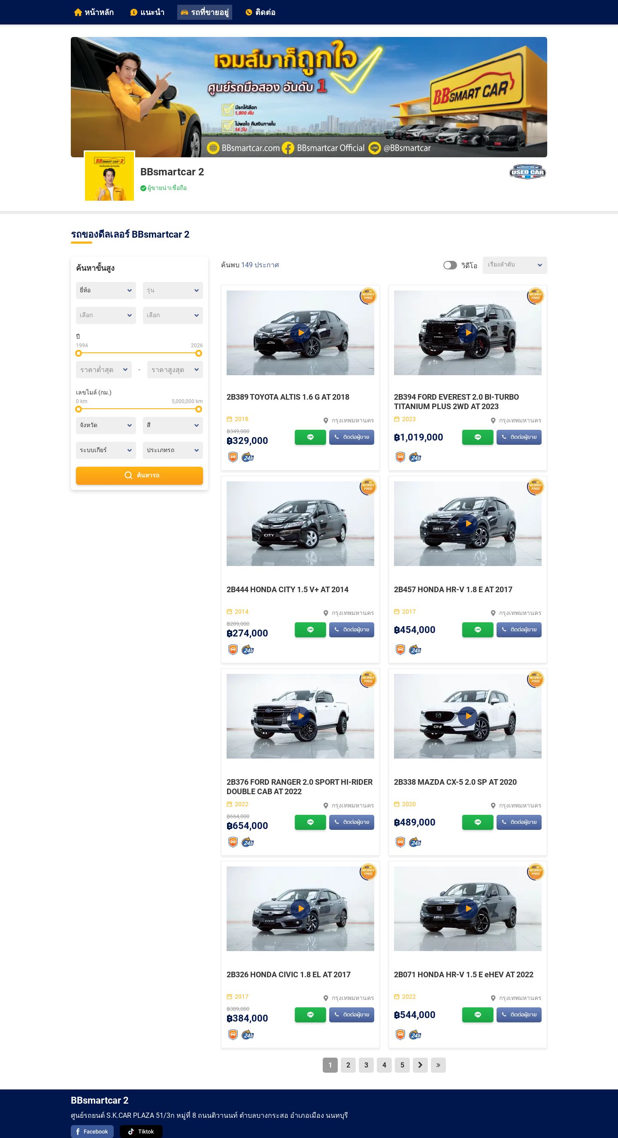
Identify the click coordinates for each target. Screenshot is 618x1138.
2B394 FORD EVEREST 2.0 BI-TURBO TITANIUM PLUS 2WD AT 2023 (456, 401)
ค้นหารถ (139, 476)
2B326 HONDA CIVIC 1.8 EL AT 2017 (289, 974)
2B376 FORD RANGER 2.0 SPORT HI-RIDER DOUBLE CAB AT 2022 (300, 786)
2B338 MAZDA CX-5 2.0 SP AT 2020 (455, 781)
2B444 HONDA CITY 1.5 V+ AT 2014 (287, 589)
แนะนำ (147, 12)
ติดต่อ (260, 12)
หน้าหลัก (94, 12)
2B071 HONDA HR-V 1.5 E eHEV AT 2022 (463, 974)
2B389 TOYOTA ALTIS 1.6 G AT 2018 (288, 396)
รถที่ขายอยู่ (205, 12)
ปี (78, 336)
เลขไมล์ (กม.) (94, 392)
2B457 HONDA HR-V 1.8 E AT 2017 (453, 589)
